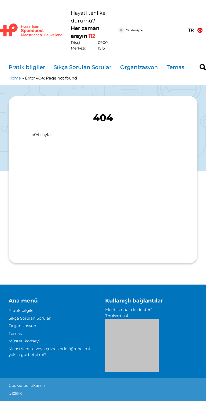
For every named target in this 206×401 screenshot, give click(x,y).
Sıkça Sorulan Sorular (82, 67)
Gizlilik (15, 393)
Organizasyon (139, 67)
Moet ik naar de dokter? (129, 309)
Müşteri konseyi (24, 340)
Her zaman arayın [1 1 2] (85, 32)
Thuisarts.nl (116, 315)
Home (15, 78)
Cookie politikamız (27, 385)
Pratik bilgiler (27, 67)
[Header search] (203, 67)
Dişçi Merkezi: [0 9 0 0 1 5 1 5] (93, 45)
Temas (175, 67)
